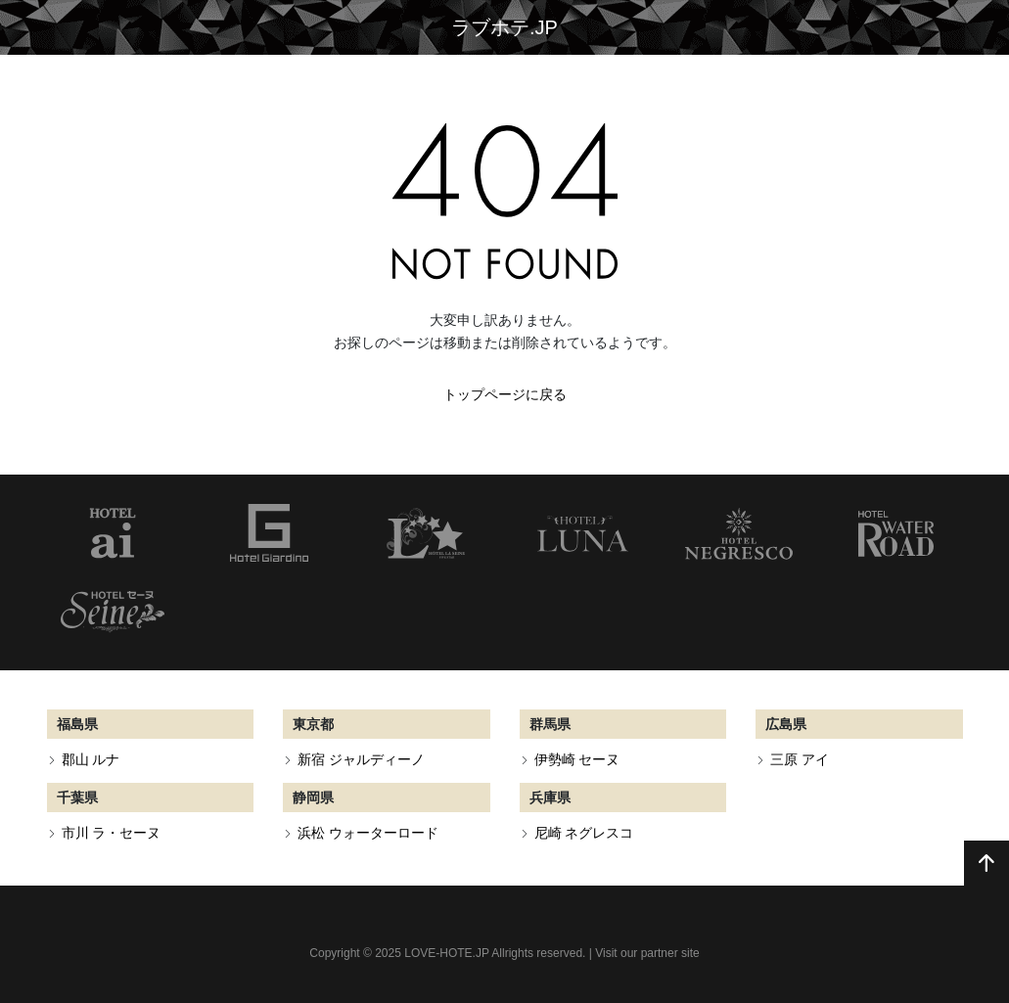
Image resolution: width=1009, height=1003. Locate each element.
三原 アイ (799, 759)
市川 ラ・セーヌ (111, 833)
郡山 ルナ (91, 759)
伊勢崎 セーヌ (577, 759)
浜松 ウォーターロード (368, 833)
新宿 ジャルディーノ (361, 759)
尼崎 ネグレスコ (584, 833)
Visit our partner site (647, 953)
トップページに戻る (505, 394)
